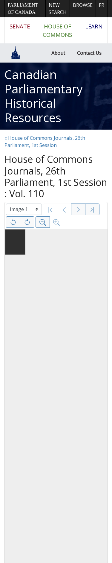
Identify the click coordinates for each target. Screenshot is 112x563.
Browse (83, 5)
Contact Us (89, 53)
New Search (58, 9)
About (58, 53)
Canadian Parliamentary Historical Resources (43, 96)
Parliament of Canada (23, 8)
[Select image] (24, 209)
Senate (20, 26)
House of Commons (57, 30)
